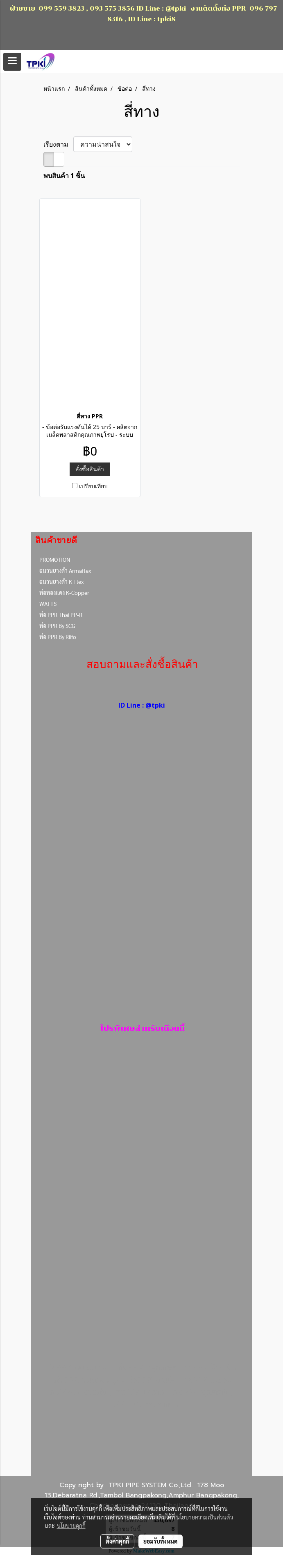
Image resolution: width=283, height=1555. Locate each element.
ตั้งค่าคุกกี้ (117, 1541)
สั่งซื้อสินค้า (89, 469)
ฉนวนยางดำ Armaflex (65, 570)
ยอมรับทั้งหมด (160, 1541)
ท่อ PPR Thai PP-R (60, 614)
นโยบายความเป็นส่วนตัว (204, 1517)
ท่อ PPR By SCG (57, 625)
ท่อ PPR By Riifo (57, 636)
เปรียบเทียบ (93, 486)
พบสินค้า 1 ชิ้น (64, 175)
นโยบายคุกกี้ (71, 1525)
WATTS (48, 603)
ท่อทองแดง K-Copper (64, 592)
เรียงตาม (58, 144)
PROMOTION (54, 559)
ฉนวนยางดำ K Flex (61, 581)
